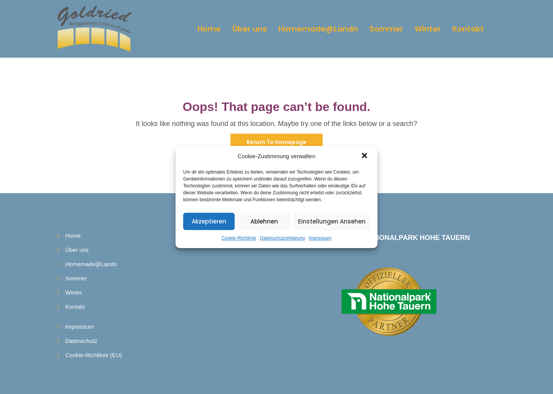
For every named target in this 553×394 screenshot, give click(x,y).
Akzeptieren (209, 221)
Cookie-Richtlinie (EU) (93, 355)
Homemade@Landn (318, 28)
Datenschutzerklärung (282, 238)
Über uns (249, 28)
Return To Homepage (276, 142)
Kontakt (468, 28)
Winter (428, 28)
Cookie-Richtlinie (239, 238)
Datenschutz (81, 341)
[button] (365, 156)
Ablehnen (264, 221)
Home (209, 28)
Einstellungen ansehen (332, 221)
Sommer (386, 28)
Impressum (320, 238)
